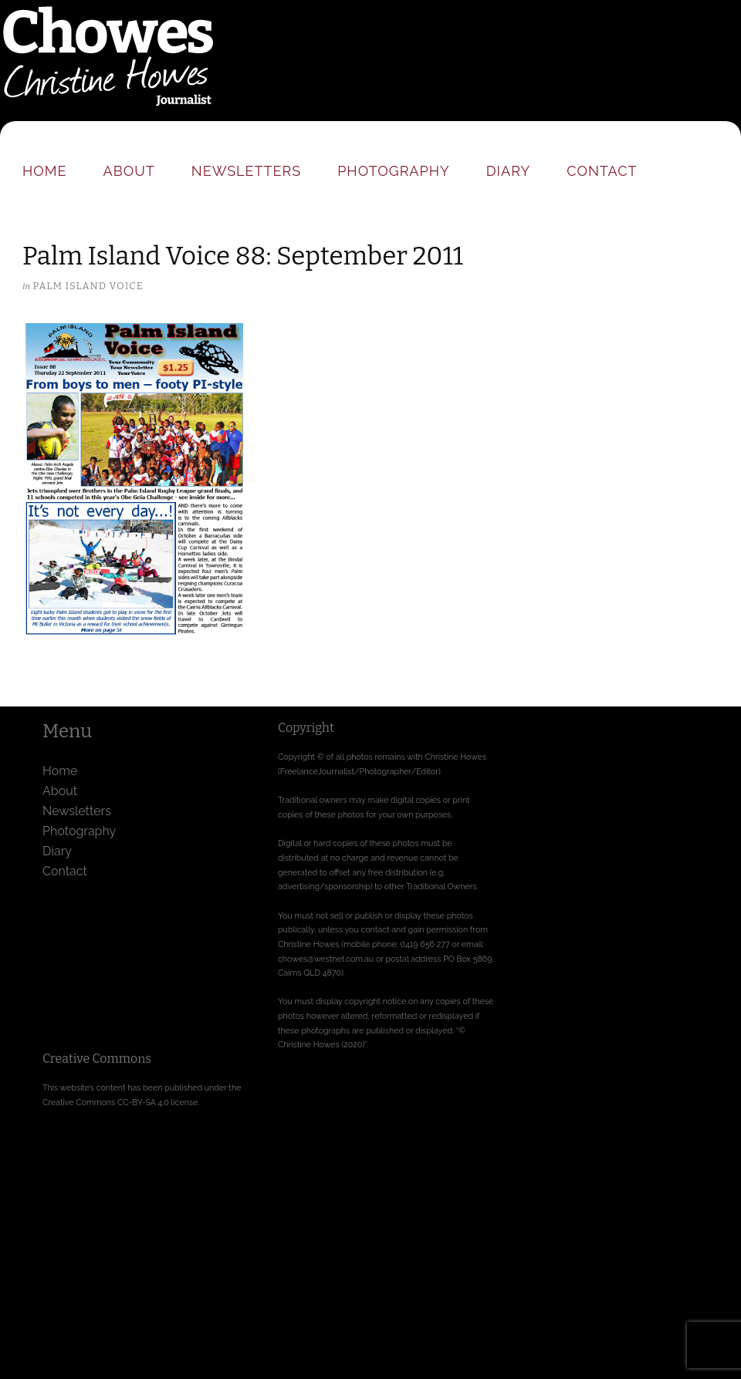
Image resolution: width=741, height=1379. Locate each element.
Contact (602, 171)
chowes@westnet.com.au (326, 958)
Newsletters (246, 171)
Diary (508, 171)
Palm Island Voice (87, 286)
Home (44, 171)
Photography (393, 171)
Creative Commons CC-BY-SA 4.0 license (120, 1102)
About (129, 171)
